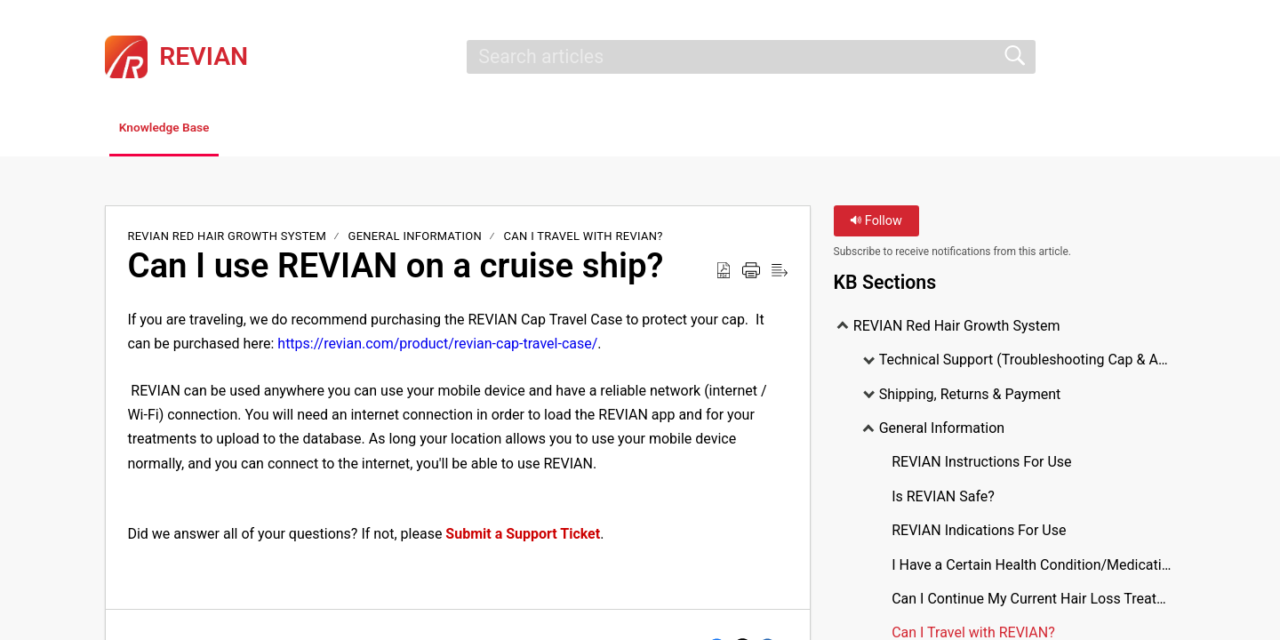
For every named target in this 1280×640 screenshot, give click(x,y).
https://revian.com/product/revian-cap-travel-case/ (437, 347)
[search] (751, 57)
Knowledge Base (189, 129)
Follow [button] (876, 224)
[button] (1164, 56)
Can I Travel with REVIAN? (583, 239)
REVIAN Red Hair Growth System (228, 239)
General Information (415, 239)
